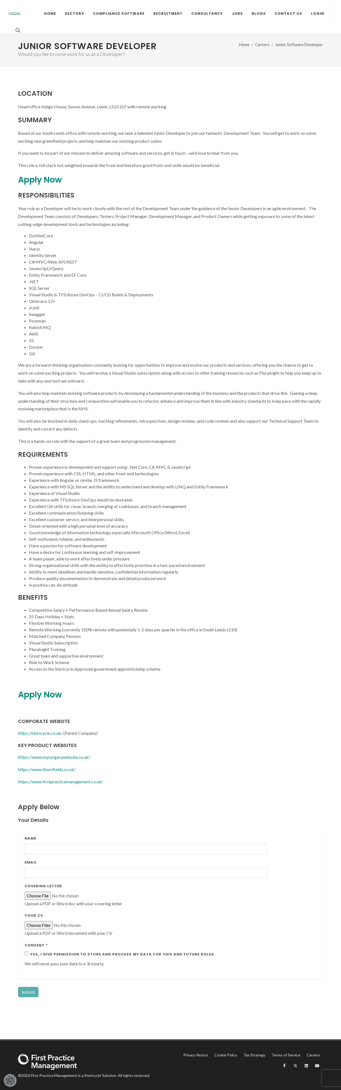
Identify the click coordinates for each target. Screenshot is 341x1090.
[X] (295, 1065)
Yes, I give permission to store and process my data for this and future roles (122, 954)
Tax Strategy (254, 1055)
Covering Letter (43, 886)
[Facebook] (284, 1065)
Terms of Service (286, 1055)
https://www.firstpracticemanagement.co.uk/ (60, 781)
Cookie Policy (225, 1055)
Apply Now (40, 180)
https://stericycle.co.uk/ (40, 733)
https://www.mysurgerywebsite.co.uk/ (54, 757)
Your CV (34, 915)
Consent (36, 945)
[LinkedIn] (306, 1065)
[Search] (17, 30)
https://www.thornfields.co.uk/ (47, 769)
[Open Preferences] (10, 1080)
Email (31, 862)
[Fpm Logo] (14, 13)
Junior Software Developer (299, 44)
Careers (262, 44)
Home (244, 44)
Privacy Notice (195, 1055)
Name (30, 838)
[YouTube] (317, 1065)
